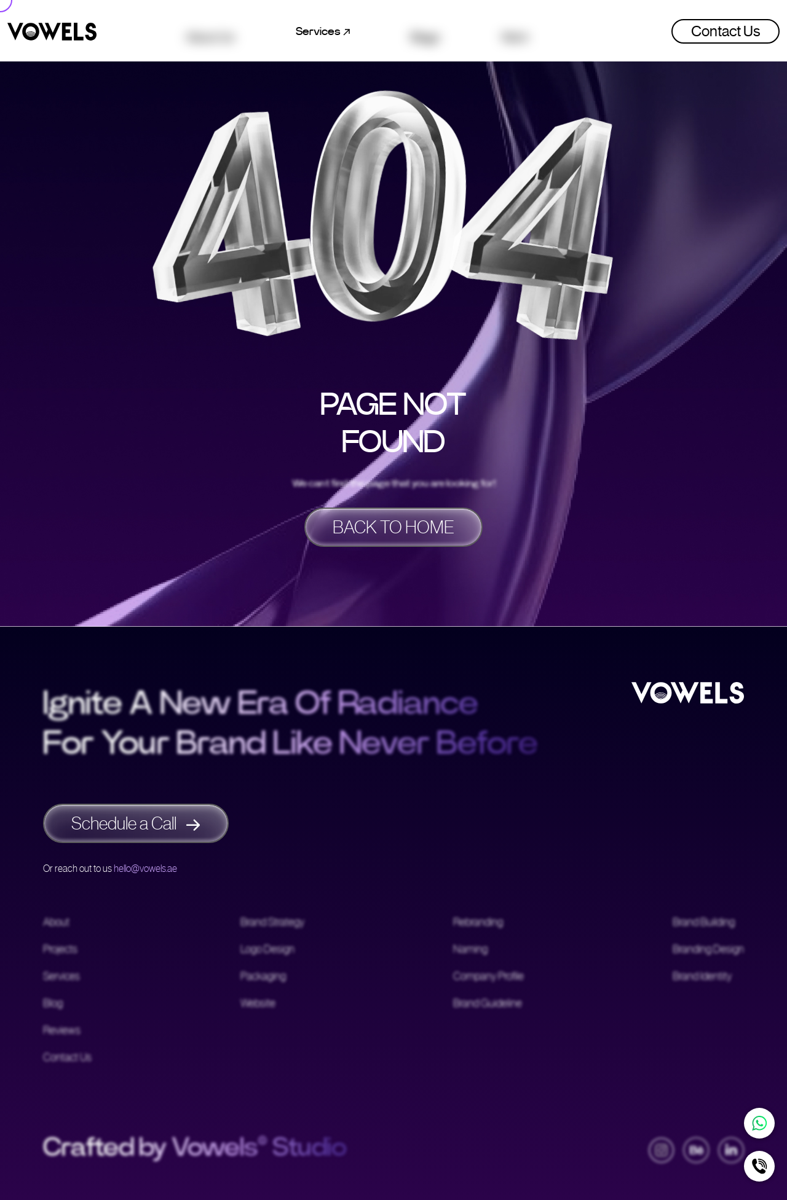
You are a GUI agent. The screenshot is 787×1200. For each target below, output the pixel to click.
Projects (60, 950)
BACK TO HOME (393, 527)
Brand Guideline (487, 1004)
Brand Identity (702, 977)
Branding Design (708, 950)
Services (61, 977)
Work (515, 31)
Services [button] (323, 31)
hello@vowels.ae (145, 868)
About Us (210, 31)
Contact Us (725, 31)
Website (257, 1004)
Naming (470, 950)
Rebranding (478, 923)
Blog (53, 1004)
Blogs (425, 31)
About (56, 923)
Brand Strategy (272, 923)
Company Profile (488, 977)
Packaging (263, 977)
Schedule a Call (135, 823)
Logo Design (267, 950)
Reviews (62, 1031)
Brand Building (704, 923)
